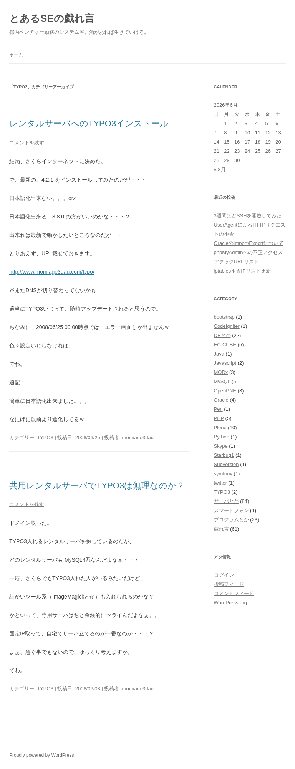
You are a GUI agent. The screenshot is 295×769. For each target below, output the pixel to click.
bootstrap (224, 317)
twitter (220, 483)
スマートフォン (231, 510)
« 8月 (220, 169)
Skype (221, 446)
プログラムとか (231, 520)
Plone (220, 427)
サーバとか (226, 501)
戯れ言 (221, 529)
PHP (219, 418)
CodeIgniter (227, 326)
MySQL (222, 381)
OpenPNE (225, 391)
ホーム (16, 55)
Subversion (226, 464)
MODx (221, 372)
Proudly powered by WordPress (41, 755)
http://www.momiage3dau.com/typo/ (51, 272)
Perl (218, 409)
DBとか (222, 335)
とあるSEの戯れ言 (51, 18)
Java (219, 354)
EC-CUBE (225, 344)
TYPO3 (45, 437)
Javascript (225, 363)
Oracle (221, 400)
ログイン (224, 575)
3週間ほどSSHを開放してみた (248, 215)
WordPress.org (230, 602)
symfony (223, 473)
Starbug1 (224, 455)
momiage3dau (138, 437)
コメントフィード (234, 593)
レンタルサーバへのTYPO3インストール (89, 123)
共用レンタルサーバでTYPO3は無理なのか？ (97, 485)
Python (221, 437)
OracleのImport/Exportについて (248, 243)
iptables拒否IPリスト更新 (242, 271)
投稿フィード (229, 584)
